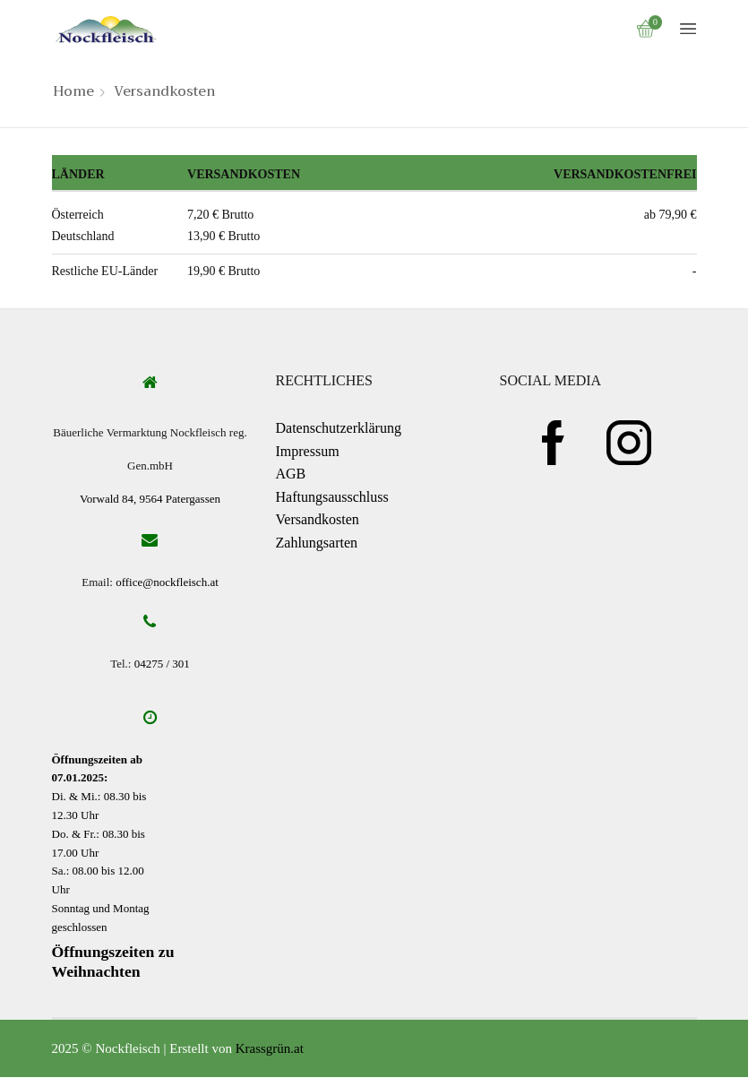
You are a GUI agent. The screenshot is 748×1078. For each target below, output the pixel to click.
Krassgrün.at (270, 1049)
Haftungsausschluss (332, 497)
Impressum (308, 451)
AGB (291, 473)
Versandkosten (317, 519)
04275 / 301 (162, 664)
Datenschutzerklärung (338, 428)
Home (73, 92)
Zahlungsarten (317, 542)
